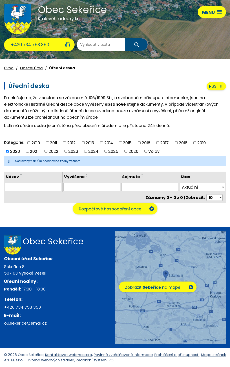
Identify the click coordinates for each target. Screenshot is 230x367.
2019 (201, 143)
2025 (113, 151)
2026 (133, 151)
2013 (90, 143)
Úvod (8, 68)
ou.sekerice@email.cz (25, 323)
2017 (164, 143)
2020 (15, 151)
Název (12, 176)
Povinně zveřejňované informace (123, 354)
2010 (35, 143)
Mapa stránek (213, 354)
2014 (108, 143)
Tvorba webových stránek (50, 360)
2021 (34, 151)
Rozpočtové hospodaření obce (110, 209)
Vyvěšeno (74, 176)
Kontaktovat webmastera (68, 354)
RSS (216, 86)
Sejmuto (131, 176)
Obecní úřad (31, 68)
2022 (53, 151)
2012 (71, 143)
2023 (73, 151)
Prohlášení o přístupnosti (176, 354)
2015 (127, 143)
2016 (146, 143)
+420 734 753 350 (30, 45)
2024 (93, 151)
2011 (53, 143)
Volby (153, 151)
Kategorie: (14, 142)
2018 (183, 143)
